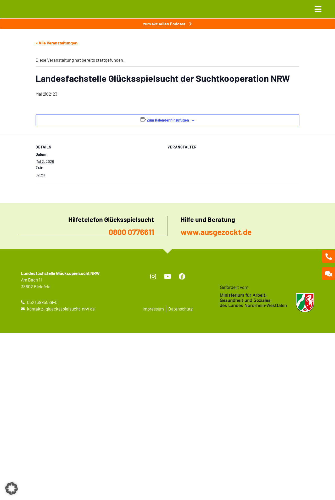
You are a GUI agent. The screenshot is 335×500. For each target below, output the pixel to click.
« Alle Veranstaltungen (56, 42)
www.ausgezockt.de (216, 232)
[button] (11, 488)
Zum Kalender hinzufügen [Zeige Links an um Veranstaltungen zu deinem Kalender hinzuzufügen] (168, 120)
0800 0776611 (131, 232)
